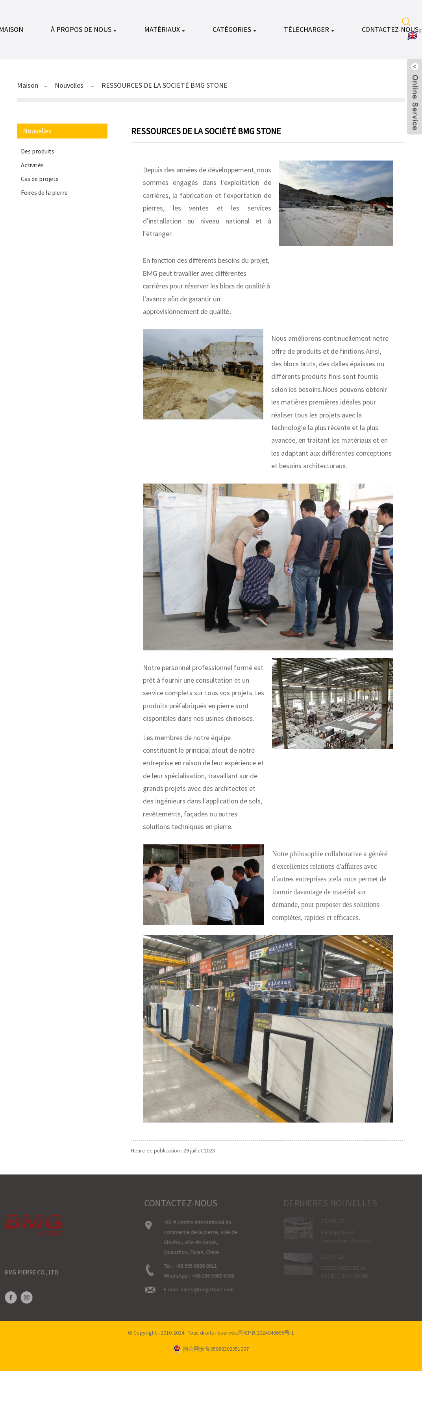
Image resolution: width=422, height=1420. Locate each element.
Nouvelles (69, 85)
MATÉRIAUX (164, 29)
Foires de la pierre (44, 192)
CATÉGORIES (234, 29)
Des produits (37, 151)
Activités (32, 165)
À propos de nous (84, 29)
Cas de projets (40, 179)
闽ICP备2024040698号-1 (266, 1332)
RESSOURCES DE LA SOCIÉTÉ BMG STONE (165, 85)
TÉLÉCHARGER (309, 29)
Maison (27, 85)
